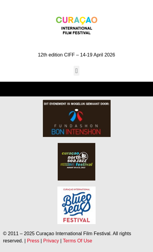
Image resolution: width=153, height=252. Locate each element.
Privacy (51, 240)
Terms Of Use (77, 240)
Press (33, 240)
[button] (76, 71)
